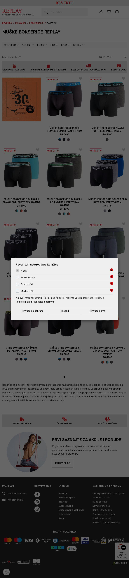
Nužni (24, 270)
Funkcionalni (28, 277)
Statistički (27, 284)
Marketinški (27, 291)
